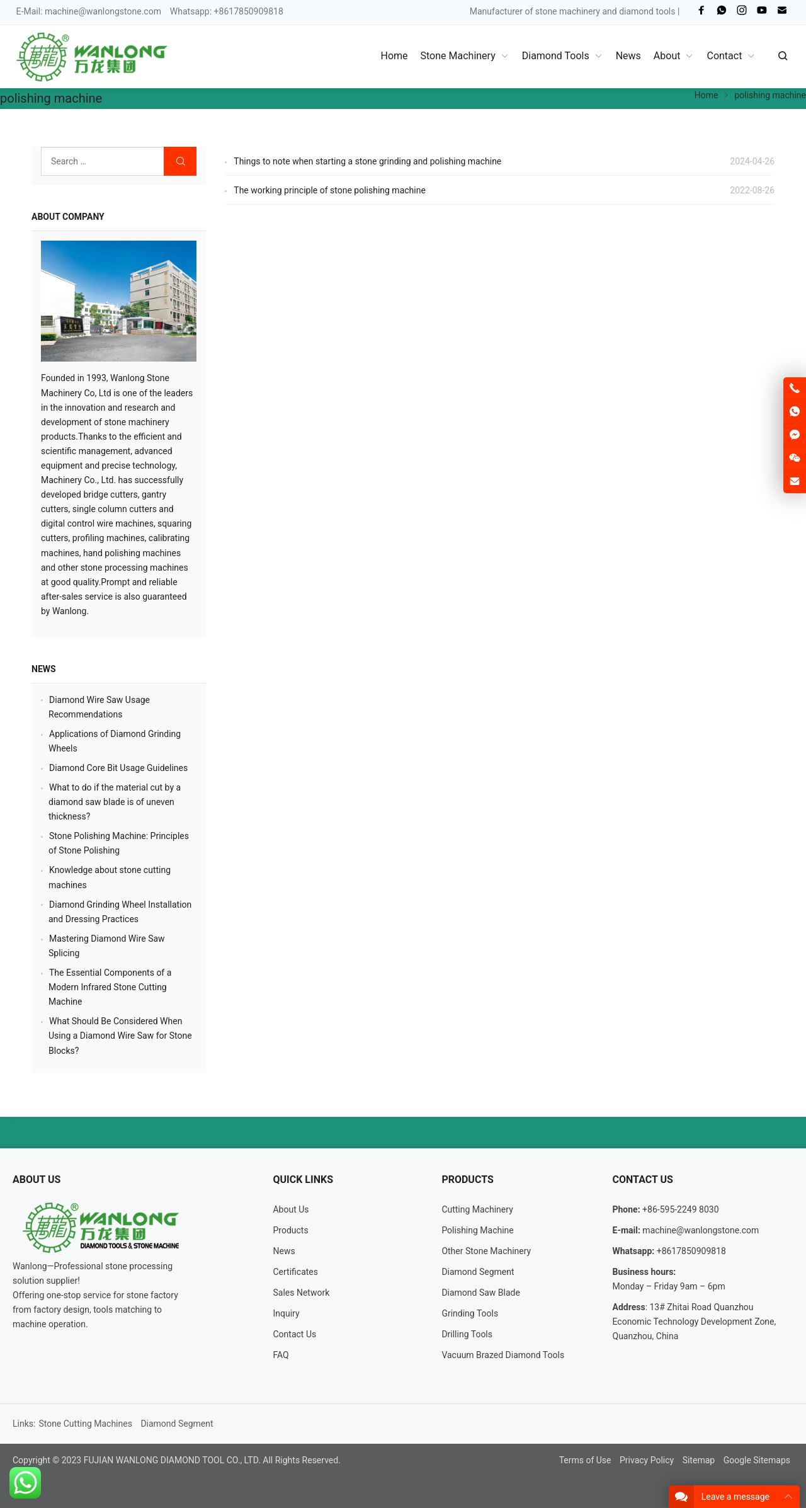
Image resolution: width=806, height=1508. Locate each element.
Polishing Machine (477, 1230)
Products (290, 1230)
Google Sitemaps (757, 1460)
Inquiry (286, 1313)
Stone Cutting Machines (85, 1424)
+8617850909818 (691, 1251)
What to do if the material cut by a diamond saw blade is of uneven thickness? (114, 801)
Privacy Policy (647, 1460)
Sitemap (699, 1460)
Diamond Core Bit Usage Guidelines (118, 768)
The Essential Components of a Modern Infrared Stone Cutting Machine (109, 987)
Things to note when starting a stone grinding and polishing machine (367, 161)
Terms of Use (585, 1460)
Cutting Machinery (477, 1209)
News (43, 669)
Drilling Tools (466, 1334)
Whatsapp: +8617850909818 (226, 11)
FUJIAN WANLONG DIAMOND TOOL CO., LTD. (172, 1460)
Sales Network (301, 1293)
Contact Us (294, 1334)
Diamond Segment (477, 1272)
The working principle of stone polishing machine (330, 190)
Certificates (295, 1272)
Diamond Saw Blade (480, 1293)
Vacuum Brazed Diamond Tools (502, 1355)
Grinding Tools (469, 1313)
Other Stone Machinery (486, 1251)
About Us (291, 1209)
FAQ (280, 1355)
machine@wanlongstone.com (103, 11)
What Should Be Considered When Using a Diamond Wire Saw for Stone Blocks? (120, 1035)
